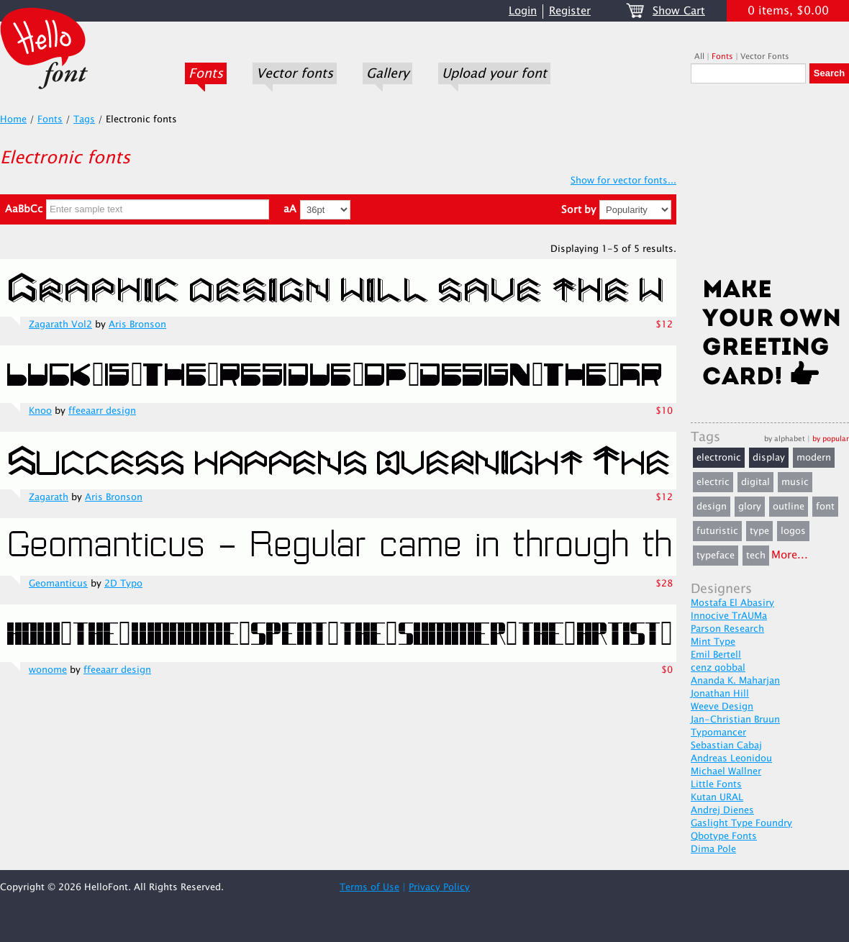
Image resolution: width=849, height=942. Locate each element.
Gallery (387, 73)
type (759, 531)
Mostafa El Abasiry (732, 603)
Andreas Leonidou (731, 758)
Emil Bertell (716, 655)
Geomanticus (58, 583)
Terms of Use (369, 887)
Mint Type (713, 642)
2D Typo (123, 583)
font (825, 506)
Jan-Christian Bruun (735, 719)
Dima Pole (713, 849)
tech (756, 555)
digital (755, 482)
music (795, 482)
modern (813, 457)
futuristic (717, 531)
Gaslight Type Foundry (741, 823)
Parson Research (727, 629)
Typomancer (718, 732)
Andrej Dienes (722, 810)
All (699, 56)
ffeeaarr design (102, 411)
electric (713, 482)
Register (570, 11)
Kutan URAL (717, 797)
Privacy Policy (439, 887)
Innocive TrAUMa (729, 616)
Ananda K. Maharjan (735, 681)
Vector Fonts (764, 56)
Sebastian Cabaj (726, 745)
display (769, 457)
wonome (48, 670)
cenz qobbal (718, 668)
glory (749, 506)
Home (13, 119)
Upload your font (494, 73)
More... (789, 555)
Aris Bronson (137, 324)
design (711, 506)
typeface (715, 555)
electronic (718, 457)
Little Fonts (716, 784)
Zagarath (48, 497)
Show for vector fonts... (623, 180)
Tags (84, 119)
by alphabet (784, 438)
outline (788, 506)
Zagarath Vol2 (60, 324)
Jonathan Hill (720, 694)
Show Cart (679, 11)
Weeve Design (722, 706)
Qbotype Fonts (724, 836)
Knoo (40, 411)
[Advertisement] (770, 185)
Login (523, 11)
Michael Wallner (726, 771)
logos (793, 531)
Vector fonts (294, 73)
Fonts (206, 73)
